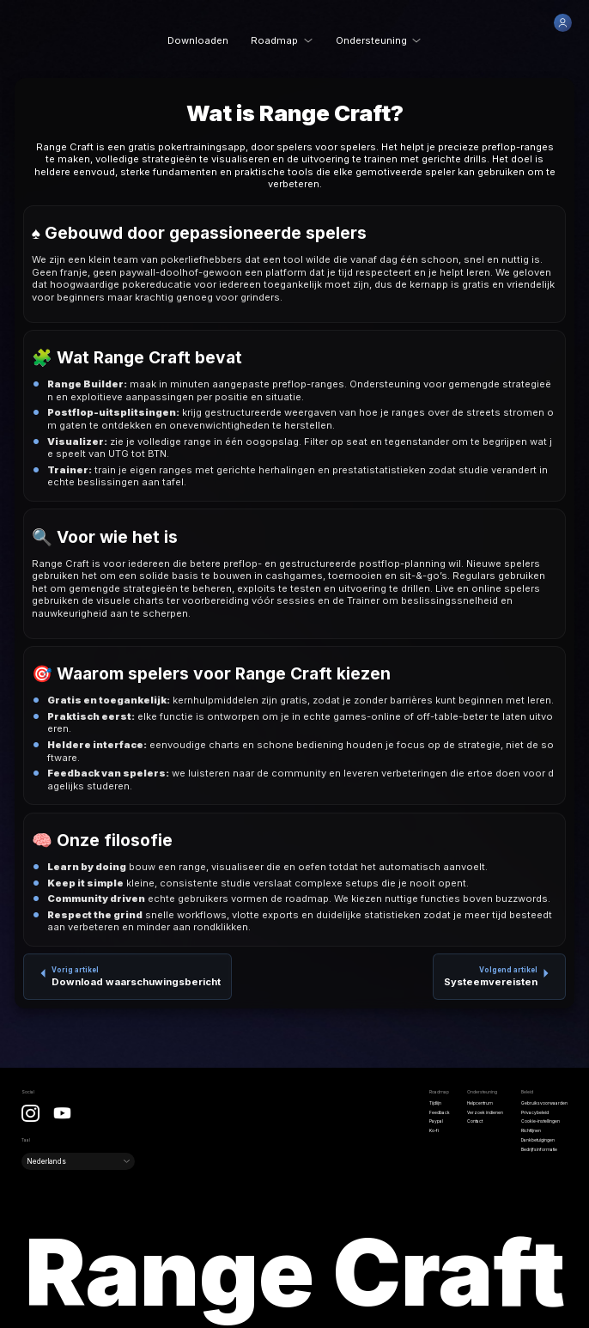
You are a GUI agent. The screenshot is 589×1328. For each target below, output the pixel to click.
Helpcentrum (480, 1103)
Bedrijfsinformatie (539, 1149)
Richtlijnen (531, 1130)
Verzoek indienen (485, 1112)
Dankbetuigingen (538, 1139)
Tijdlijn (435, 1103)
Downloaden (197, 40)
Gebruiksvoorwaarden (544, 1103)
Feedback (439, 1112)
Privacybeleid (535, 1112)
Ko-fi (434, 1130)
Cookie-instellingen (540, 1121)
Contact (475, 1121)
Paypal (436, 1121)
